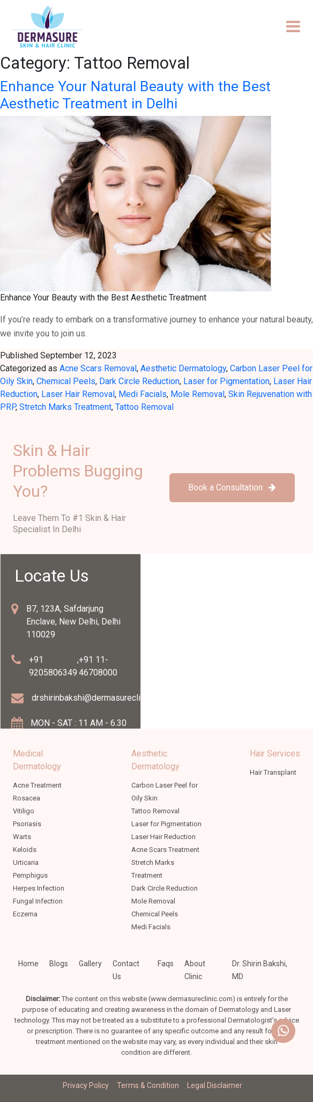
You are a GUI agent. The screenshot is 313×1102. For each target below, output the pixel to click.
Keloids (24, 850)
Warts (22, 837)
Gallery (90, 963)
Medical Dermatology (37, 760)
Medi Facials (142, 394)
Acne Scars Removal (98, 368)
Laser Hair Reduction (163, 837)
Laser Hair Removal (78, 394)
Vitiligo (23, 811)
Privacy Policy (86, 1085)
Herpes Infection (38, 888)
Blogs (58, 963)
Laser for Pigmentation (226, 381)
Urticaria (26, 862)
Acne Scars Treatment (165, 850)
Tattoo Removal (144, 407)
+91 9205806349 (53, 666)
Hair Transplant (273, 772)
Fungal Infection (38, 901)
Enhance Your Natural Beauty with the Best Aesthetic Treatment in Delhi (135, 95)
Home (28, 963)
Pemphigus (30, 875)
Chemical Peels (65, 381)
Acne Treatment (37, 785)
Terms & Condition (148, 1085)
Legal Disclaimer (214, 1085)
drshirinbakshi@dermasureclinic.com (100, 698)
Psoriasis (27, 824)
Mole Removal (197, 394)
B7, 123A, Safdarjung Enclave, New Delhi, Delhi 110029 (73, 622)
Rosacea (26, 798)
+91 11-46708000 (98, 666)
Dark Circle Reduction (139, 381)
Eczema (25, 914)
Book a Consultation (232, 487)
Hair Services (275, 753)
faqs (166, 963)
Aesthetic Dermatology (183, 368)
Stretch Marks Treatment (65, 407)
